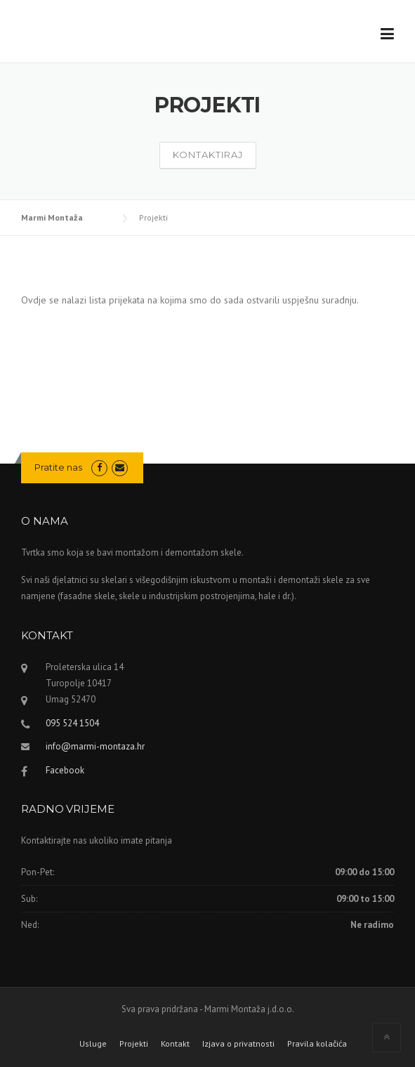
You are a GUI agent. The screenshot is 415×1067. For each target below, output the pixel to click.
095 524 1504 (72, 723)
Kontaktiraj (208, 154)
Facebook (65, 770)
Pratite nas (58, 467)
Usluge (93, 1044)
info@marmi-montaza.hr (95, 746)
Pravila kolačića (317, 1044)
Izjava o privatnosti (238, 1044)
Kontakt (175, 1044)
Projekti (133, 1044)
